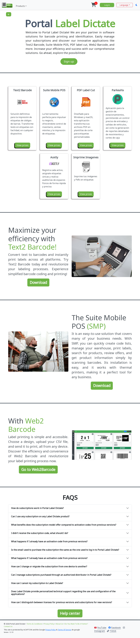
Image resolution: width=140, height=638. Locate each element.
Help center (70, 613)
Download (38, 282)
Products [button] (20, 6)
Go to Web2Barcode (38, 469)
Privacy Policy (50, 630)
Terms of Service (64, 630)
